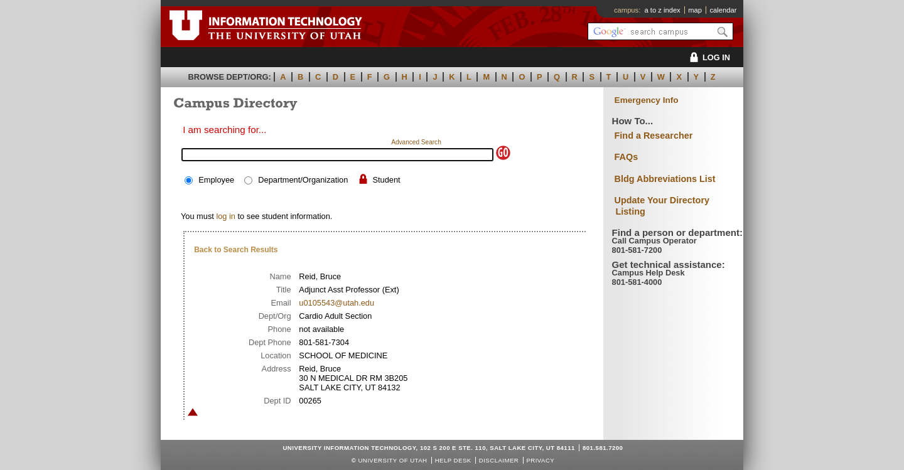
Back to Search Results (235, 249)
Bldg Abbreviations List (665, 179)
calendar (722, 10)
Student (386, 179)
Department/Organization (303, 179)
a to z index (663, 10)
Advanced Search (416, 142)
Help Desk (453, 460)
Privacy (540, 460)
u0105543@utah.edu (336, 302)
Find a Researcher (654, 136)
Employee (216, 179)
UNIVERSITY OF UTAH (392, 460)
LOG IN (708, 57)
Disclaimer (499, 460)
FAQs (626, 157)
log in (225, 216)
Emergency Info (647, 100)
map (695, 10)
